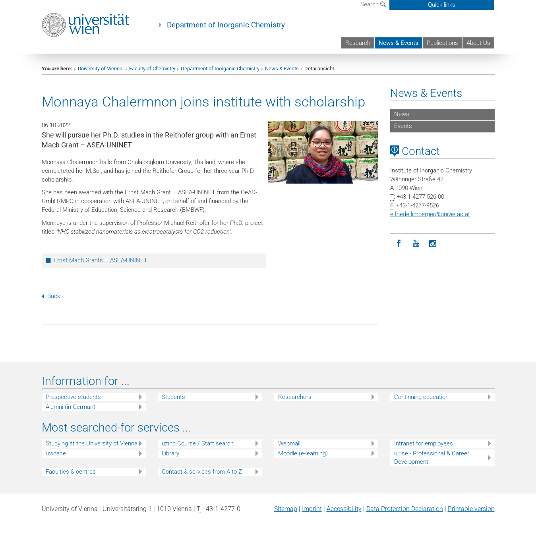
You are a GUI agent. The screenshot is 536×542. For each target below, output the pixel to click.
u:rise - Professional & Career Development (431, 457)
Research (357, 42)
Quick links (441, 4)
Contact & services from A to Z (202, 471)
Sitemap (285, 509)
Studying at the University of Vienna (91, 443)
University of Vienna (101, 69)
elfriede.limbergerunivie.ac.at (430, 214)
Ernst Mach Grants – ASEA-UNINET (100, 260)
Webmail (289, 443)
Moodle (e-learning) (303, 453)
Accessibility (344, 509)
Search (373, 4)
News (401, 114)
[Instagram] (432, 243)
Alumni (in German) (70, 406)
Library (170, 453)
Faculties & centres (71, 471)
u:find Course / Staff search (198, 443)
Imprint (312, 509)
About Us (478, 42)
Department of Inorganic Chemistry (226, 25)
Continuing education (421, 397)
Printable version (471, 509)
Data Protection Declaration (404, 509)
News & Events (398, 42)
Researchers (295, 397)
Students (173, 397)
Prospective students (73, 397)
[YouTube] (415, 243)
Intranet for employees (423, 443)
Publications (442, 42)
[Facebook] (398, 243)
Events (403, 126)
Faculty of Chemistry (152, 69)
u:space (56, 453)
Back (51, 296)
